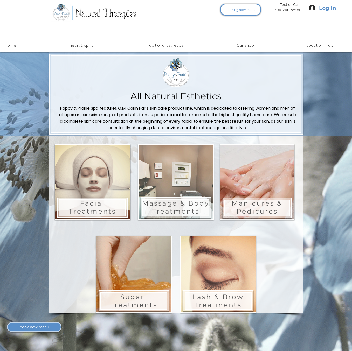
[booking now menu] (240, 10)
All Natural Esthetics (176, 96)
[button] (245, 45)
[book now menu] (34, 327)
